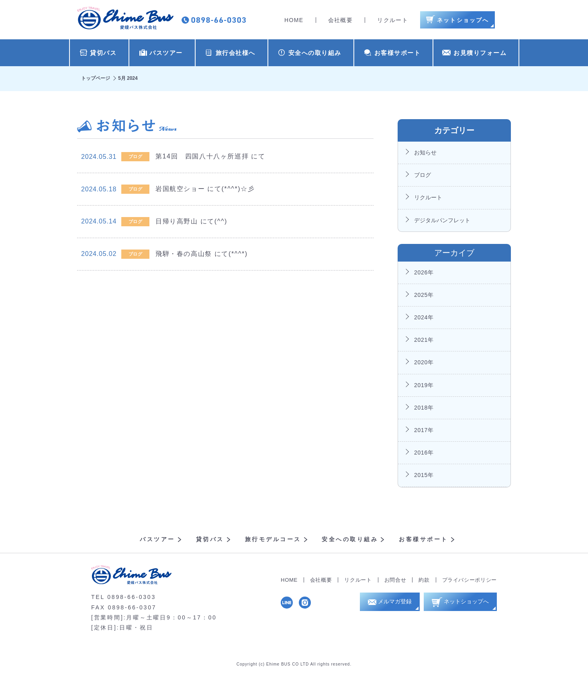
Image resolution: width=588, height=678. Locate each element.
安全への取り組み (309, 52)
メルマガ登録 (393, 603)
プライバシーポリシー (469, 580)
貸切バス (98, 52)
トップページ (95, 78)
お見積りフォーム (474, 52)
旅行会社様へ (230, 52)
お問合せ (395, 580)
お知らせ (425, 152)
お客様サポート (392, 52)
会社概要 (340, 20)
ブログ (422, 175)
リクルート (392, 20)
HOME (294, 20)
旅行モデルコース (273, 539)
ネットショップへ (464, 603)
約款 (424, 580)
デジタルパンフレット (442, 220)
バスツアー (161, 52)
